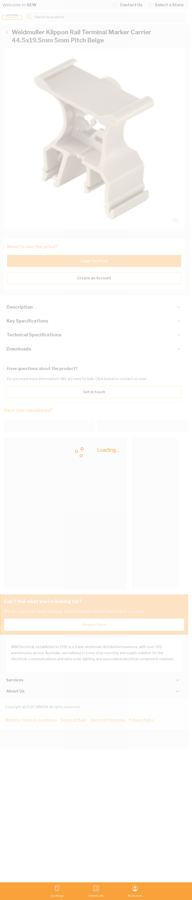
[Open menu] (57, 891)
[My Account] (135, 891)
